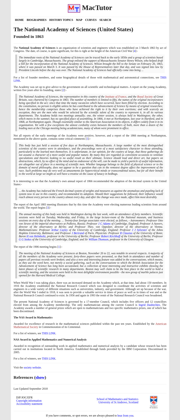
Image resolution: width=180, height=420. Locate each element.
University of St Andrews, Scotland (118, 402)
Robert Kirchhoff (110, 236)
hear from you (125, 415)
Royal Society (145, 96)
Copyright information (28, 400)
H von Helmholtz (36, 236)
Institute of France (115, 96)
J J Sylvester (139, 229)
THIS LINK (49, 333)
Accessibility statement (29, 403)
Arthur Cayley (59, 229)
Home (19, 19)
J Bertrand (78, 233)
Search (105, 19)
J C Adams (104, 223)
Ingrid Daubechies (149, 304)
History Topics (61, 19)
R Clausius (126, 233)
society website (32, 367)
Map (79, 19)
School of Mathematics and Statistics (117, 399)
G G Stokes (25, 239)
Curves (91, 19)
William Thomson (98, 239)
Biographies (37, 19)
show (40, 377)
